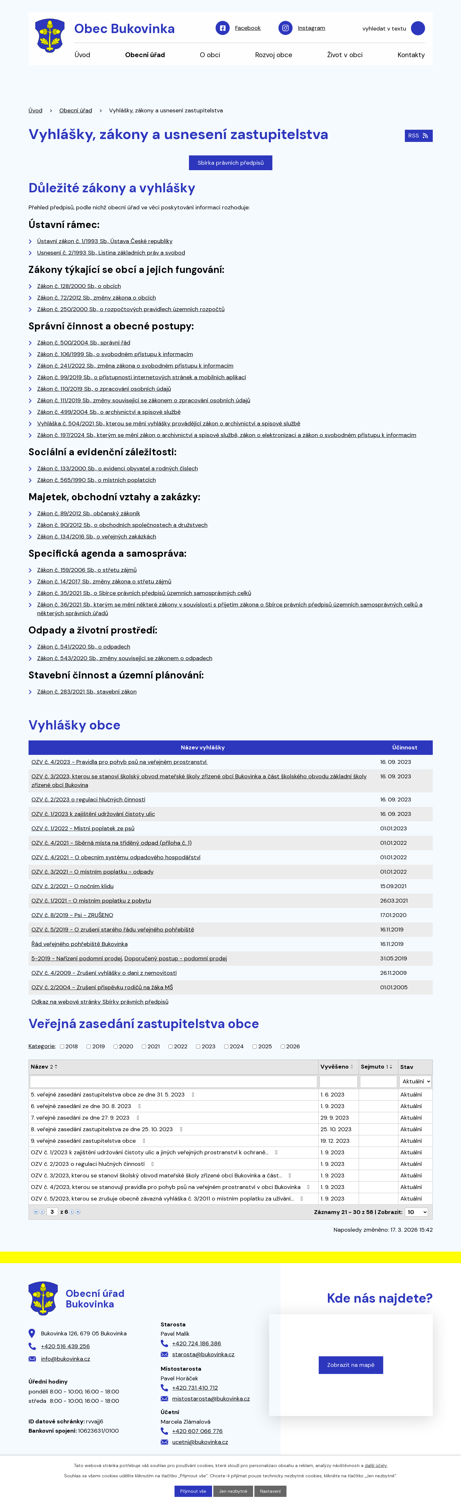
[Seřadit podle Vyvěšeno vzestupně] (352, 1065)
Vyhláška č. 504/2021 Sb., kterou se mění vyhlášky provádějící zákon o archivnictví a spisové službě (168, 423)
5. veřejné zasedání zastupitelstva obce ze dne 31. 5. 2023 (114, 1094)
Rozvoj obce (273, 54)
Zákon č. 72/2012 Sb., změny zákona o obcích (96, 297)
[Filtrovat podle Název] (173, 1082)
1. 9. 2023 (332, 1106)
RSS (418, 135)
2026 (293, 1046)
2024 (237, 1046)
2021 (154, 1046)
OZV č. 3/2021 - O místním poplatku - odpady (92, 872)
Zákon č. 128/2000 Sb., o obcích (79, 286)
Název (42, 1066)
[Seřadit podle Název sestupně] (56, 1068)
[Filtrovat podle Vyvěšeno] (339, 1082)
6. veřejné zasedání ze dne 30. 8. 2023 (87, 1106)
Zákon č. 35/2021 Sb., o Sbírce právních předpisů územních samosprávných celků (144, 593)
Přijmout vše (193, 1491)
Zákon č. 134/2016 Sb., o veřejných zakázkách (96, 536)
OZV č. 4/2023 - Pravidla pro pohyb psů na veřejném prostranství (119, 762)
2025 (265, 1046)
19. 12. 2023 (335, 1141)
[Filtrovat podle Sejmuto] (378, 1082)
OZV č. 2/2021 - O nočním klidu (72, 886)
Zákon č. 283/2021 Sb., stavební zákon (87, 691)
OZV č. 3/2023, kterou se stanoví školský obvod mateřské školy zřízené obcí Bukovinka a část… (162, 1175)
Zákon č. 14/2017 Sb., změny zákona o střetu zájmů (104, 581)
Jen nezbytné (233, 1491)
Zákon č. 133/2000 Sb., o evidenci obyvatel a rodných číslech (117, 468)
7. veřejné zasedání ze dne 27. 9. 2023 (86, 1118)
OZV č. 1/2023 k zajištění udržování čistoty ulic (93, 814)
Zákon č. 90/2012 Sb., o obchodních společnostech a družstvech (122, 525)
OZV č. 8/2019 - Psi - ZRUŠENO (72, 915)
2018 (71, 1046)
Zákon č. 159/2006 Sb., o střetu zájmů (87, 570)
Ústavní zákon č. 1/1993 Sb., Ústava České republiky (105, 241)
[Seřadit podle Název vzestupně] (56, 1065)
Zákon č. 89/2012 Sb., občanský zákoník (88, 513)
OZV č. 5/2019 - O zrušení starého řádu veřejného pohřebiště (112, 929)
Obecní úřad (145, 54)
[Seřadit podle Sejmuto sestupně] (391, 1068)
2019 (98, 1046)
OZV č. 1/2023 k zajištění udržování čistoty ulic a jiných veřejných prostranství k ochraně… (155, 1152)
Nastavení (270, 1491)
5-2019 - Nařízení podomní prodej (76, 958)
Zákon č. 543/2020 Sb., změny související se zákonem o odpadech (124, 658)
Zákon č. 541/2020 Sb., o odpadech (83, 647)
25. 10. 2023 (336, 1129)
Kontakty (411, 54)
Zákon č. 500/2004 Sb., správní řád (83, 342)
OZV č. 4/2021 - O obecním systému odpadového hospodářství (116, 857)
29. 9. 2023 (334, 1118)
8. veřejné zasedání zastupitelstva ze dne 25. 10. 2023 (108, 1129)
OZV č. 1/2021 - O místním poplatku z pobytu (91, 900)
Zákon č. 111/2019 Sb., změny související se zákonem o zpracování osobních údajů (143, 400)
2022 (180, 1046)
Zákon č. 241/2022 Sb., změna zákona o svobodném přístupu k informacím (135, 366)
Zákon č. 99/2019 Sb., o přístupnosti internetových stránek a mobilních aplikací (141, 377)
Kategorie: (42, 1046)
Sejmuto (374, 1066)
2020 (126, 1046)
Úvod (82, 54)
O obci (210, 54)
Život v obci (345, 54)
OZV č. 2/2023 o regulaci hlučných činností (88, 799)
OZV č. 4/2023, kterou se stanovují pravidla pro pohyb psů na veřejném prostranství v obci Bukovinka (171, 1187)
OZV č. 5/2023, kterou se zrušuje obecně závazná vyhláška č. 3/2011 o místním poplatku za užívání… (168, 1198)
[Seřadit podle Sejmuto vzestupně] (391, 1065)
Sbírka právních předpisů (231, 163)
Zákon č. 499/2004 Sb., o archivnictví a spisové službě (109, 412)
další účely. (376, 1465)
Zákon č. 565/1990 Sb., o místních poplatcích (96, 480)
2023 (209, 1046)
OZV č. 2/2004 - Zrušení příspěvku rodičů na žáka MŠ (102, 987)
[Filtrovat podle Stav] (415, 1082)
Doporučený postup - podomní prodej (175, 958)
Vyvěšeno (334, 1066)
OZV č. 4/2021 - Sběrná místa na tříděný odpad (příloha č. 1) (111, 843)
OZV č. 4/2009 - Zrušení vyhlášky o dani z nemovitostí (104, 973)
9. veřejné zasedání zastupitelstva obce (89, 1141)
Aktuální (411, 1094)
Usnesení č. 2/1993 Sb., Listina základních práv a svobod (111, 253)
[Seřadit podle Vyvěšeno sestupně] (352, 1068)
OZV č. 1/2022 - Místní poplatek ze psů (82, 828)
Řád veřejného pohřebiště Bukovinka (79, 944)
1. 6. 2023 (332, 1094)
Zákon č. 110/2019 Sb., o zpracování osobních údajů (104, 389)
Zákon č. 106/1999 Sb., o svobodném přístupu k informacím (115, 354)
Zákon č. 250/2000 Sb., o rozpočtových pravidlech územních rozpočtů (131, 309)
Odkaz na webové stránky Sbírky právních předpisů (99, 1002)
